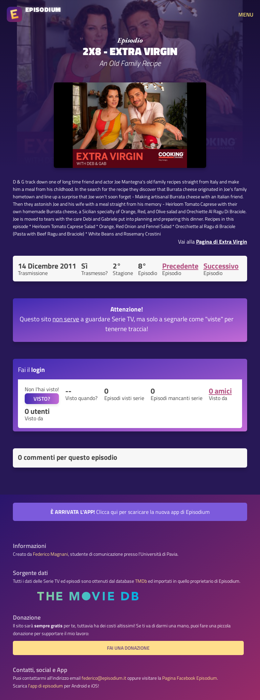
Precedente (180, 266)
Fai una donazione (128, 648)
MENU (245, 14)
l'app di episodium (45, 686)
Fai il (31, 369)
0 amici (220, 391)
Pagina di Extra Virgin (221, 242)
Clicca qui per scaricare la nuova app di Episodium (130, 512)
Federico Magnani (50, 554)
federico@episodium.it (104, 678)
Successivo (221, 266)
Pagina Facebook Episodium (189, 678)
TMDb (141, 581)
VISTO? (42, 399)
